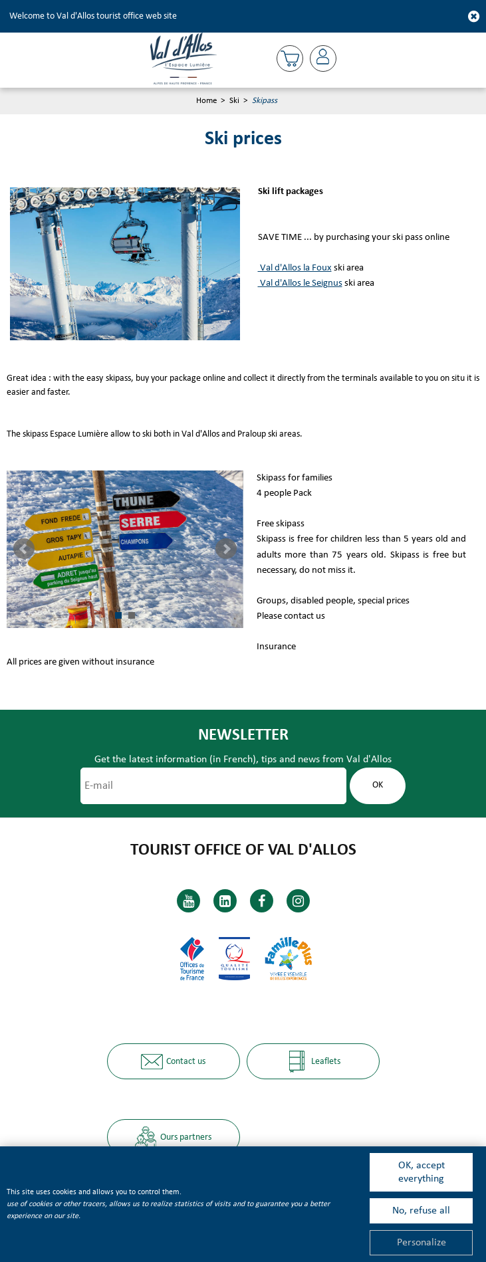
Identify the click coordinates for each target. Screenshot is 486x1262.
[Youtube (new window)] (188, 900)
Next (226, 549)
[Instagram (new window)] (298, 900)
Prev (24, 549)
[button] (290, 58)
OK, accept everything (421, 1172)
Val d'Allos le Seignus (300, 283)
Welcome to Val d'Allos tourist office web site (93, 16)
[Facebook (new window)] (261, 900)
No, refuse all (421, 1211)
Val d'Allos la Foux (295, 268)
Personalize (421, 1242)
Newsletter (243, 735)
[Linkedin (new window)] (225, 900)
